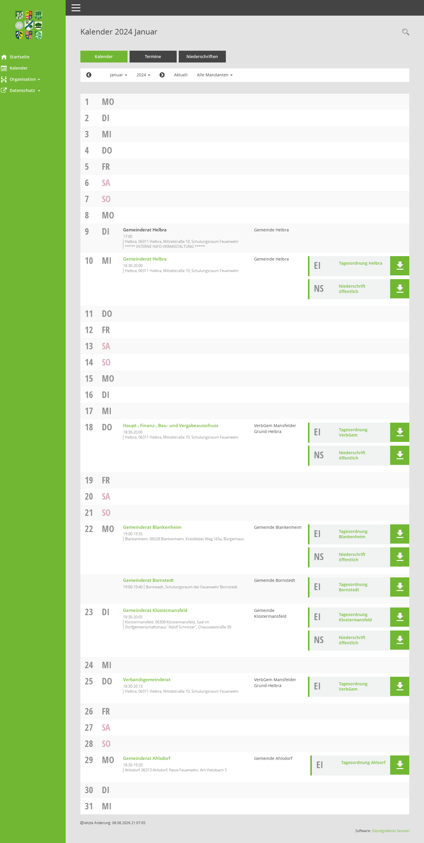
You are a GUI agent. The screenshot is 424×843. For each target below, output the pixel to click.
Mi (115, 134)
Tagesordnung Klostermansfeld (356, 622)
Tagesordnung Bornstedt (354, 592)
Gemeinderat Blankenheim (160, 532)
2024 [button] (151, 75)
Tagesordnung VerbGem (354, 437)
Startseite (23, 57)
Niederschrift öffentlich (353, 293)
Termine (161, 56)
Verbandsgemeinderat (154, 684)
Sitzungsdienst (384, 835)
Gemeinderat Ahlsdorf (154, 763)
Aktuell (189, 75)
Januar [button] (126, 75)
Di (113, 118)
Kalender (22, 68)
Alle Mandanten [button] (223, 75)
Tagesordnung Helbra (361, 268)
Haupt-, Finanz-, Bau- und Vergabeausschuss (178, 430)
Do (115, 150)
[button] (37, 79)
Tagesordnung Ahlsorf (363, 767)
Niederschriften (210, 56)
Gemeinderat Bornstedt (156, 585)
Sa (114, 183)
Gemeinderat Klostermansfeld (163, 615)
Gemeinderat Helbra (153, 264)
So (114, 199)
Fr (114, 166)
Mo (116, 102)
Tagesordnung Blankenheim (354, 539)
